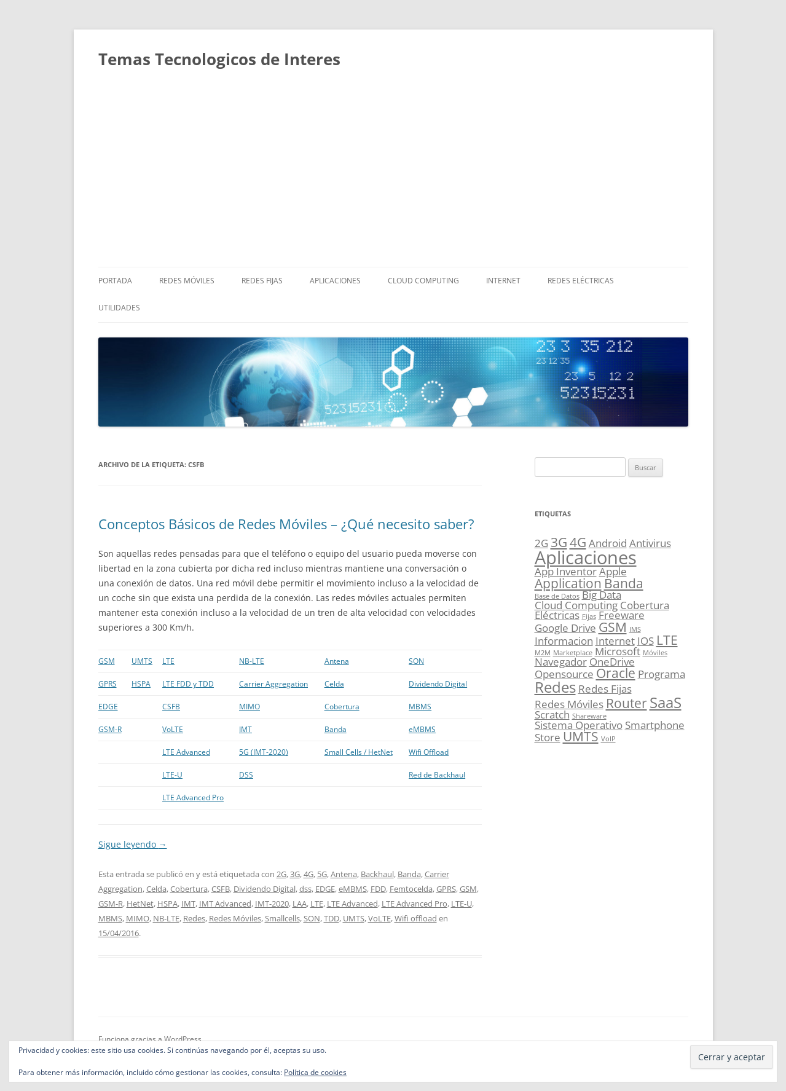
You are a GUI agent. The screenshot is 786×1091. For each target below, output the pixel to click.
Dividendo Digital (438, 684)
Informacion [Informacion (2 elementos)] (564, 641)
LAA (300, 903)
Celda (334, 684)
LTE (168, 661)
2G (281, 874)
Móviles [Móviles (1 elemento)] (655, 652)
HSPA (141, 684)
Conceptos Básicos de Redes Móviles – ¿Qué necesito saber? (286, 523)
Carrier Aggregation (273, 684)
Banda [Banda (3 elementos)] (623, 583)
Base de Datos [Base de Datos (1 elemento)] (557, 596)
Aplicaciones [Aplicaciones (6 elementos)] (586, 557)
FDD (378, 888)
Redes (194, 918)
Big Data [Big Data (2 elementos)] (601, 595)
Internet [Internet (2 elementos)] (615, 641)
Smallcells (282, 918)
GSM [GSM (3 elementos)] (613, 627)
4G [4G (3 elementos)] (578, 542)
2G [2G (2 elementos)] (541, 543)
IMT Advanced (225, 903)
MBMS (420, 706)
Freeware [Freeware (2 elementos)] (622, 615)
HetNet (140, 903)
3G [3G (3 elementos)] (559, 542)
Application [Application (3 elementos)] (568, 583)
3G (295, 874)
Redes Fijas (262, 280)
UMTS (142, 661)
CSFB (171, 706)
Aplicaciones (335, 280)
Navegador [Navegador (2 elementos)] (561, 662)
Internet (503, 280)
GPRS (107, 684)
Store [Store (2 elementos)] (547, 737)
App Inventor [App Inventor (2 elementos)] (566, 571)
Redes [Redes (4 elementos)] (555, 687)
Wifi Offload (429, 752)
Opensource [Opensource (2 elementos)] (564, 674)
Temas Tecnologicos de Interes (219, 59)
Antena (336, 661)
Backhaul (377, 874)
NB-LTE (251, 661)
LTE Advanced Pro (193, 797)
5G (322, 874)
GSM (106, 661)
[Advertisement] (393, 175)
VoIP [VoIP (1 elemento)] (608, 739)
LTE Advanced (186, 752)
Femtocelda (411, 888)
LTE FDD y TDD (188, 684)
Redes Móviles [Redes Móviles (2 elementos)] (569, 704)
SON (416, 661)
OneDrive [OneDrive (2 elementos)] (612, 662)
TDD (331, 918)
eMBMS (422, 729)
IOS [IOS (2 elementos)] (645, 641)
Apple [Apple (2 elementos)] (613, 571)
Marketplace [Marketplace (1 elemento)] (572, 652)
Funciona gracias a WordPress (150, 1039)
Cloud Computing (423, 280)
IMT (245, 729)
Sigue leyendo (132, 844)
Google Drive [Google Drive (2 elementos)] (565, 628)
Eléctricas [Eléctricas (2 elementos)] (557, 615)
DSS (246, 775)
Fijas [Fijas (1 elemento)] (589, 616)
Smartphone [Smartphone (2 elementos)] (655, 725)
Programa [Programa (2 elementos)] (661, 674)
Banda (335, 729)
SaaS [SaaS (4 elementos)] (666, 702)
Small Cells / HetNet (358, 752)
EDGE (108, 706)
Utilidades (119, 307)
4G (308, 874)
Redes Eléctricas (581, 280)
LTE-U (172, 775)
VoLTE (172, 729)
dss (305, 888)
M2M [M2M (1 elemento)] (543, 652)
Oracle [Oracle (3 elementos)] (615, 673)
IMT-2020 (272, 903)
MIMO (249, 706)
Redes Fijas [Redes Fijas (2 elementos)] (605, 689)
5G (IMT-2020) (263, 752)
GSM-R (110, 729)
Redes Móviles (186, 280)
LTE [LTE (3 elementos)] (667, 639)
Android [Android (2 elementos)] (608, 543)
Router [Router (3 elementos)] (626, 703)
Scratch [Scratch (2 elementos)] (552, 714)
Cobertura (342, 706)
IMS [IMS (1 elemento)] (635, 629)
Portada (115, 280)
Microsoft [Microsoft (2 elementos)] (617, 651)
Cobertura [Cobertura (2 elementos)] (644, 605)
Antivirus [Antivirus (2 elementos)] (650, 543)
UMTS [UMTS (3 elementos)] (581, 736)
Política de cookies (315, 1072)
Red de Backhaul (437, 775)
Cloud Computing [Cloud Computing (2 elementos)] (576, 605)
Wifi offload (416, 918)
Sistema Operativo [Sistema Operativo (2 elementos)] (579, 725)
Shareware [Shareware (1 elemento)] (589, 716)
